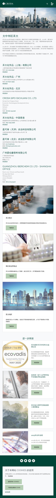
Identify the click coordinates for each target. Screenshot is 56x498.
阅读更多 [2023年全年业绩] (36, 447)
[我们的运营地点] (28, 248)
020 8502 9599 (10, 81)
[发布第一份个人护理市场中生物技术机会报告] (15, 384)
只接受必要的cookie (14, 487)
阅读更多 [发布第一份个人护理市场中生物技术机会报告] (36, 392)
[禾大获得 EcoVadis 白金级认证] (15, 354)
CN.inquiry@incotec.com (13, 146)
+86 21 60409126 (11, 182)
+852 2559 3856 (10, 122)
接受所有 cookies (13, 481)
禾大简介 (9, 218)
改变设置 (7, 492)
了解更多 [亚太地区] (11, 326)
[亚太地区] (28, 296)
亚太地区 (9, 314)
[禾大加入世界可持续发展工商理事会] (15, 414)
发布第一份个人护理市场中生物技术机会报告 (40, 376)
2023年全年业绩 (37, 435)
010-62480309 (10, 144)
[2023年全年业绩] (15, 442)
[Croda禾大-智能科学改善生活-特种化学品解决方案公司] (8, 4)
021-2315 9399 (10, 70)
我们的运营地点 (11, 266)
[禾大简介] (28, 199)
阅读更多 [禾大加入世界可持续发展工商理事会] (36, 423)
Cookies (10, 476)
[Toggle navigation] (52, 4)
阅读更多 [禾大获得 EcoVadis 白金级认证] (36, 362)
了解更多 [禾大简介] (11, 228)
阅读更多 (5, 72)
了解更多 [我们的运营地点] (11, 276)
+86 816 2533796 (12, 111)
